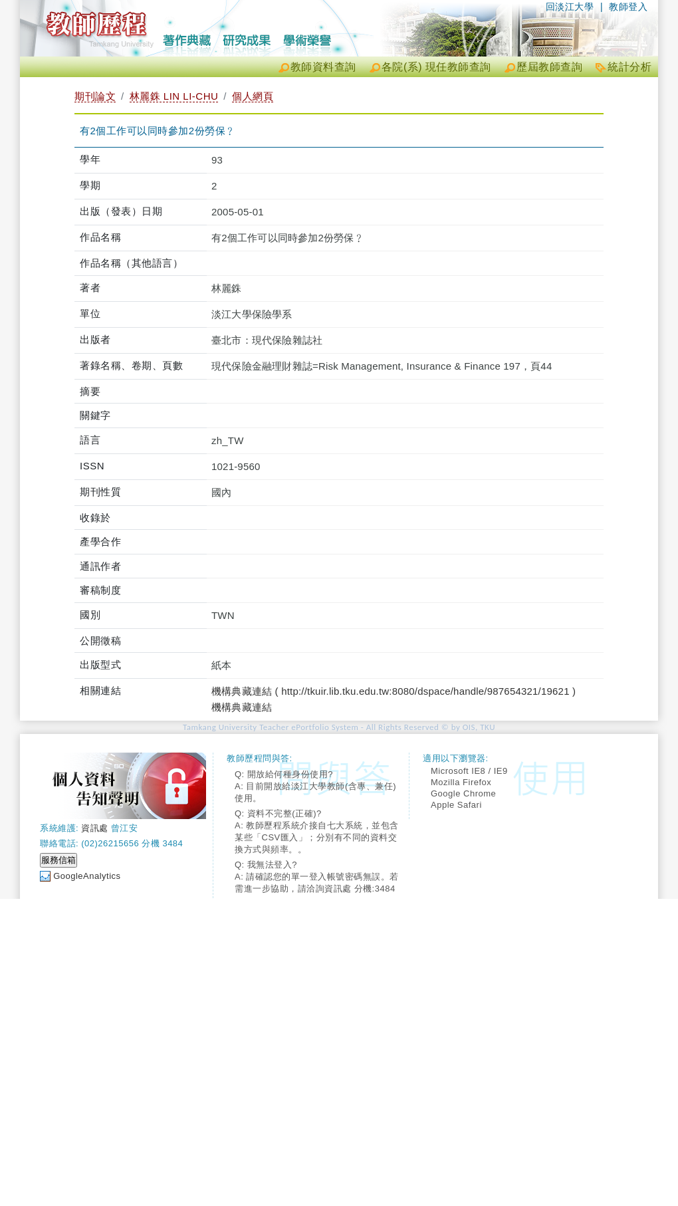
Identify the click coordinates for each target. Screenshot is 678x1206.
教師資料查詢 (323, 66)
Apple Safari (456, 805)
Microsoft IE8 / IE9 (469, 771)
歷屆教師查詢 (549, 66)
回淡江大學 (570, 6)
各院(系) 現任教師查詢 (436, 66)
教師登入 (628, 6)
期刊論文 (95, 96)
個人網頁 (252, 96)
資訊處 (94, 828)
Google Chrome (463, 793)
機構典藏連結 (241, 707)
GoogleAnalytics (86, 876)
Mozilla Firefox (461, 782)
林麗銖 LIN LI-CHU (174, 96)
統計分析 (629, 66)
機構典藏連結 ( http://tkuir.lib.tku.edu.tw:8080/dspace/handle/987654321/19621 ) (393, 691)
